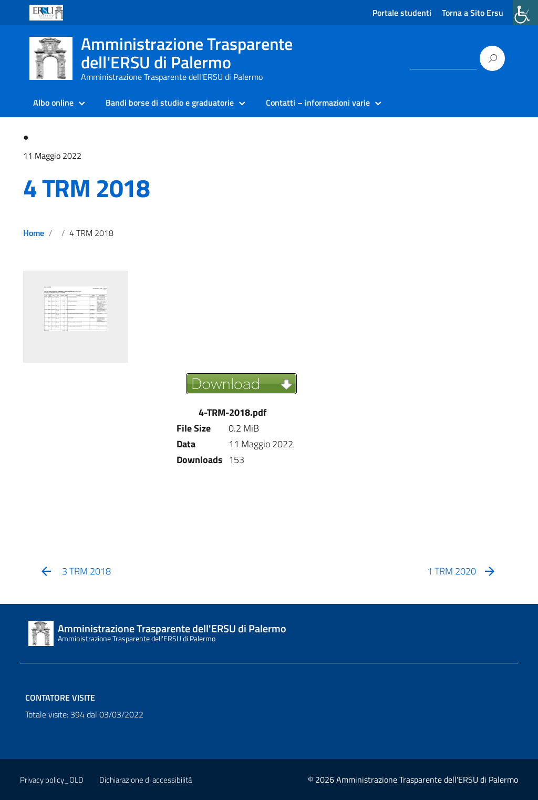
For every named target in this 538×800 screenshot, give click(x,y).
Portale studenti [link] (402, 12)
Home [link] (33, 233)
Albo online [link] (53, 102)
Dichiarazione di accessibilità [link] (145, 780)
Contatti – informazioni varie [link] (318, 102)
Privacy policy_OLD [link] (52, 780)
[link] (525, 12)
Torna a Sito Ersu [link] (472, 12)
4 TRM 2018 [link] (86, 188)
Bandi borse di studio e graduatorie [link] (170, 102)
